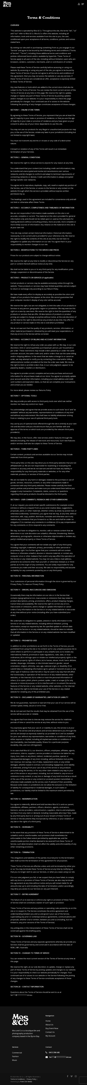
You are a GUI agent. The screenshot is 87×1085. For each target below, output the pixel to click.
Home (48, 1021)
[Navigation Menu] (82, 4)
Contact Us (50, 1032)
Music (14, 1060)
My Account (50, 1036)
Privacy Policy (38, 584)
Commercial (17, 1052)
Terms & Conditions (17, 1079)
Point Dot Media (26, 1081)
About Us (49, 1024)
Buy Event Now (52, 1028)
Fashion (15, 1056)
